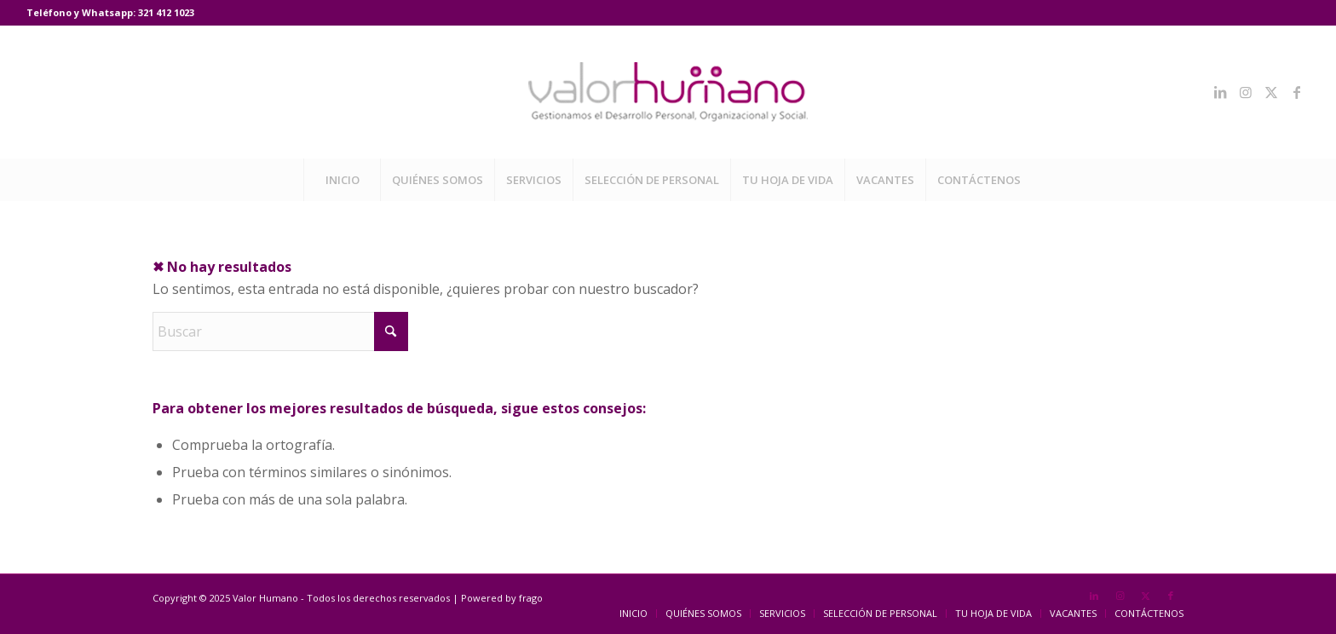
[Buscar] (280, 331)
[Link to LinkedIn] (1220, 92)
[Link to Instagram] (1245, 92)
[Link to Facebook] (1297, 92)
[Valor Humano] (668, 92)
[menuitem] (341, 179)
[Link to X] (1271, 92)
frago (531, 597)
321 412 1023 (166, 12)
